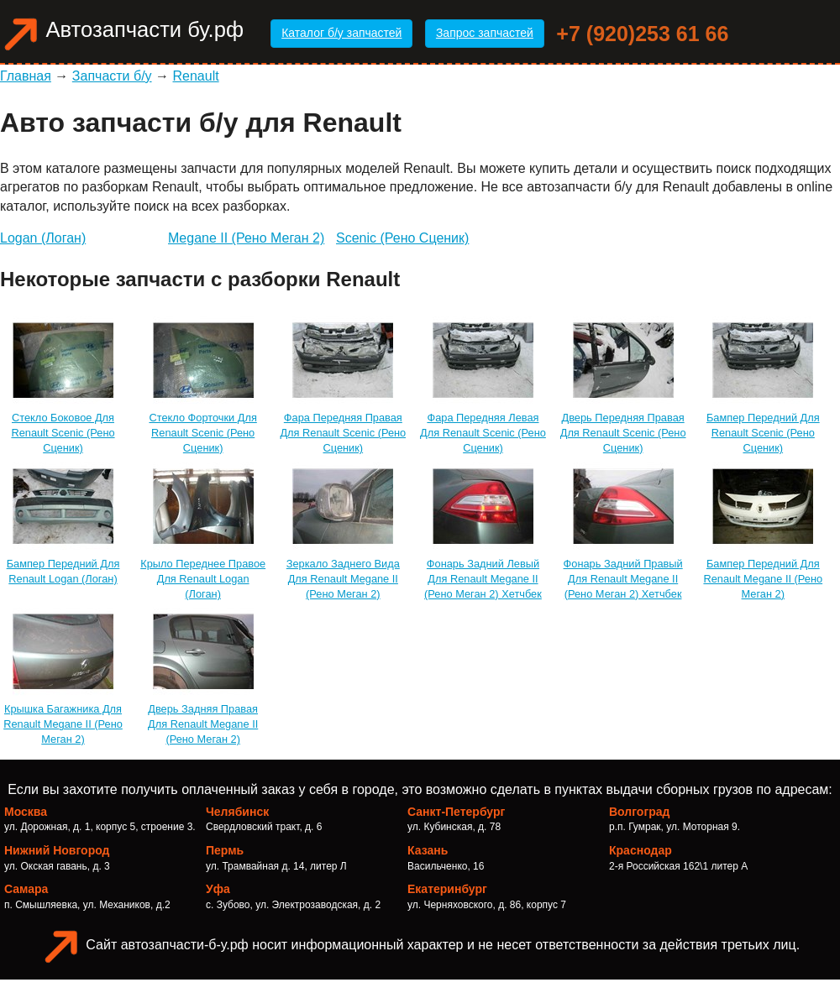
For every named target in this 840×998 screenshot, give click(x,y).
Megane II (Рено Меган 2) (246, 238)
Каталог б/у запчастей (341, 32)
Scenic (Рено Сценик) (402, 238)
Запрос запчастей (484, 32)
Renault (196, 76)
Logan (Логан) (43, 238)
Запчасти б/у (112, 76)
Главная (25, 76)
